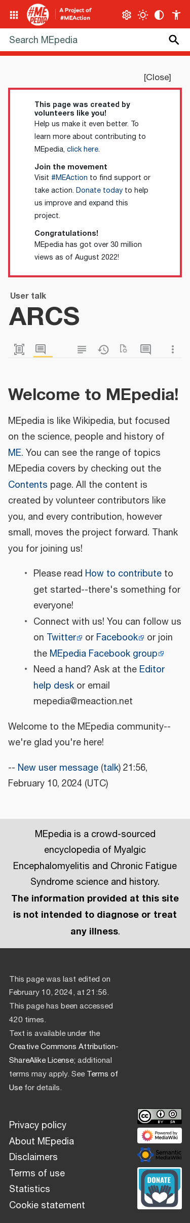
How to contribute (123, 574)
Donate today (99, 190)
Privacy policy (37, 1126)
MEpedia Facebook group (104, 654)
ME (14, 453)
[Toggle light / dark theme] (143, 15)
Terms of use (37, 1174)
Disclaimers (33, 1157)
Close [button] (157, 77)
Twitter (61, 638)
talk (111, 768)
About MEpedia (41, 1142)
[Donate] (159, 1187)
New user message (58, 768)
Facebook (117, 638)
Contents (28, 485)
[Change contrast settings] (159, 15)
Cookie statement (47, 1206)
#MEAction (69, 178)
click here (82, 149)
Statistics (29, 1189)
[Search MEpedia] (95, 39)
